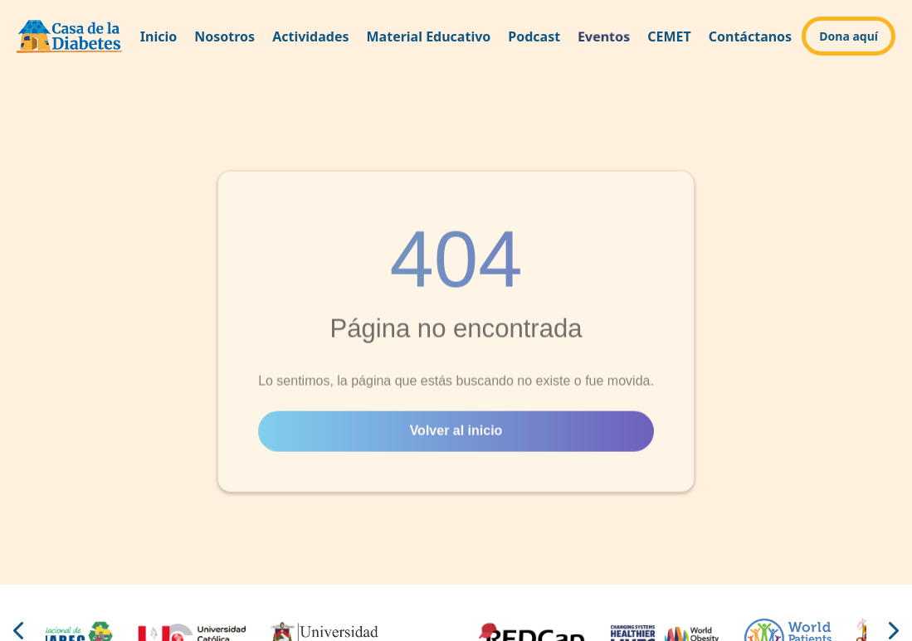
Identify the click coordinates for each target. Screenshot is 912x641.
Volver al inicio (456, 432)
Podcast (534, 36)
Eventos (604, 36)
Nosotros (224, 36)
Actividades (310, 36)
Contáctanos (750, 36)
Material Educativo (429, 36)
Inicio (158, 36)
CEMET (669, 36)
